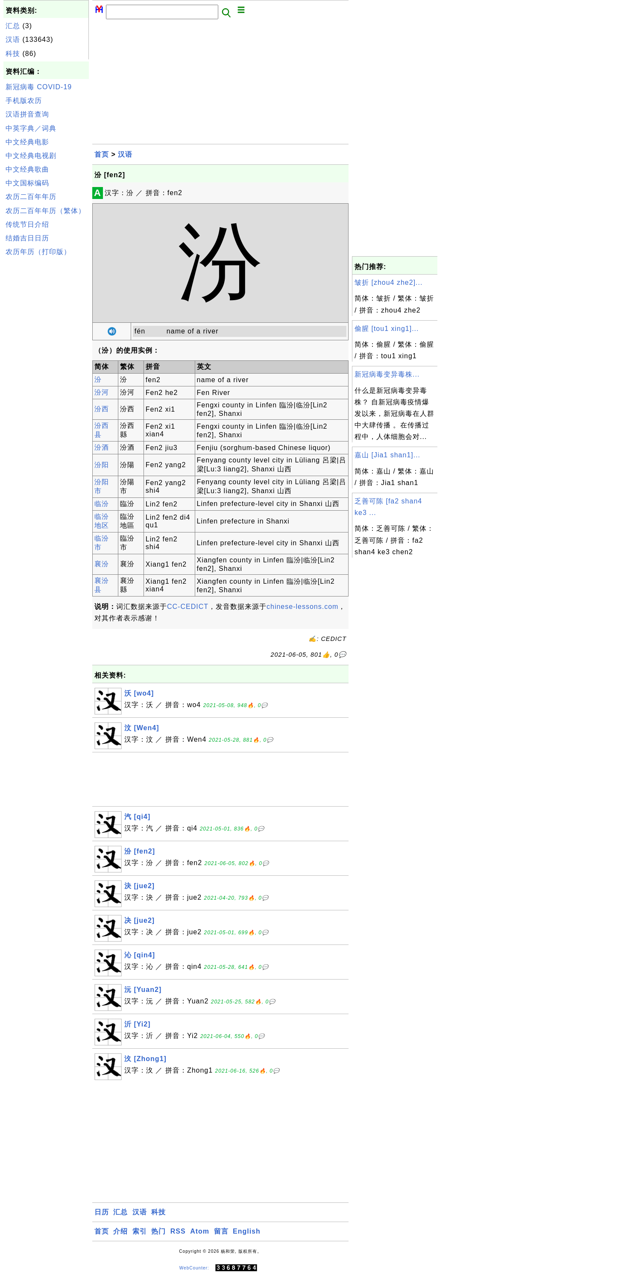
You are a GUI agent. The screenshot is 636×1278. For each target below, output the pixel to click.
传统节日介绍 (27, 224)
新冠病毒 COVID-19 (39, 87)
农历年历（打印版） (38, 251)
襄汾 (101, 563)
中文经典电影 (27, 142)
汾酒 (101, 447)
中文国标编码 (27, 183)
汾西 (101, 408)
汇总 (13, 25)
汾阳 (101, 464)
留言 (221, 1231)
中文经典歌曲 (27, 169)
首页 (101, 154)
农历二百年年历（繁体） (45, 210)
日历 (101, 1212)
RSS (178, 1231)
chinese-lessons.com (302, 606)
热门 (158, 1231)
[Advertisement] (46, 388)
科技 (13, 53)
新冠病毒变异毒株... (387, 374)
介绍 (120, 1231)
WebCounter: (194, 1268)
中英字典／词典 (31, 128)
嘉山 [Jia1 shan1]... (387, 455)
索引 (139, 1231)
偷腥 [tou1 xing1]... (387, 328)
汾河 (101, 392)
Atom (199, 1231)
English (247, 1231)
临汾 (101, 503)
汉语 (13, 39)
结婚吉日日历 (27, 238)
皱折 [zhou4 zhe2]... (388, 282)
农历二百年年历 (31, 196)
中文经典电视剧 (31, 155)
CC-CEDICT (187, 606)
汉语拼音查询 (27, 114)
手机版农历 (24, 100)
